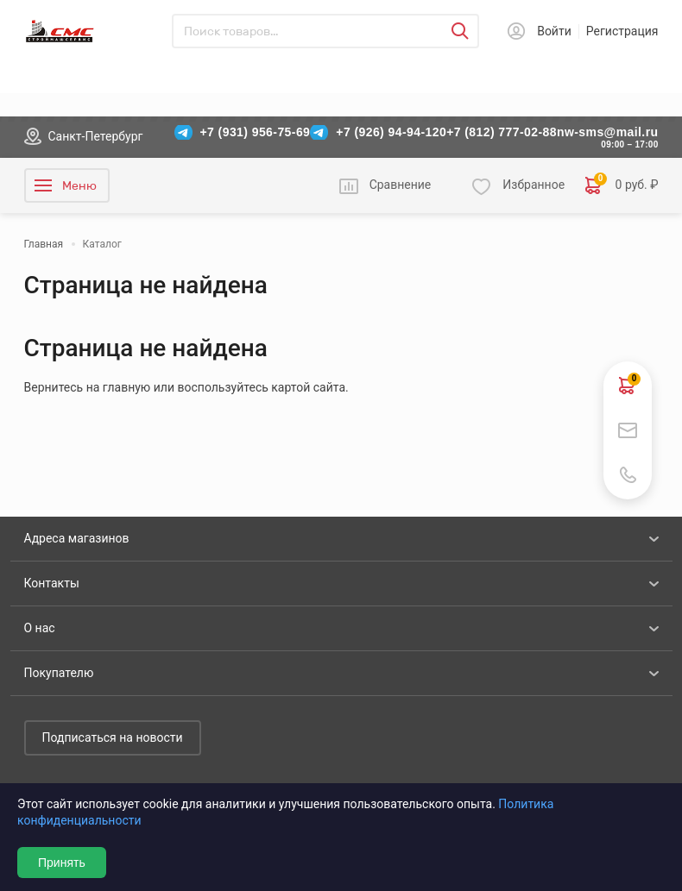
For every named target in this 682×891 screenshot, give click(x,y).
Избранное (533, 184)
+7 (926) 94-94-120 (391, 132)
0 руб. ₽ (621, 185)
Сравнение (400, 184)
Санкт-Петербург (95, 136)
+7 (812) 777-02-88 (501, 132)
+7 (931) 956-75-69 (255, 132)
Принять (61, 862)
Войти (554, 31)
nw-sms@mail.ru (608, 132)
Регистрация (622, 31)
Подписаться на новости (112, 737)
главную (126, 387)
